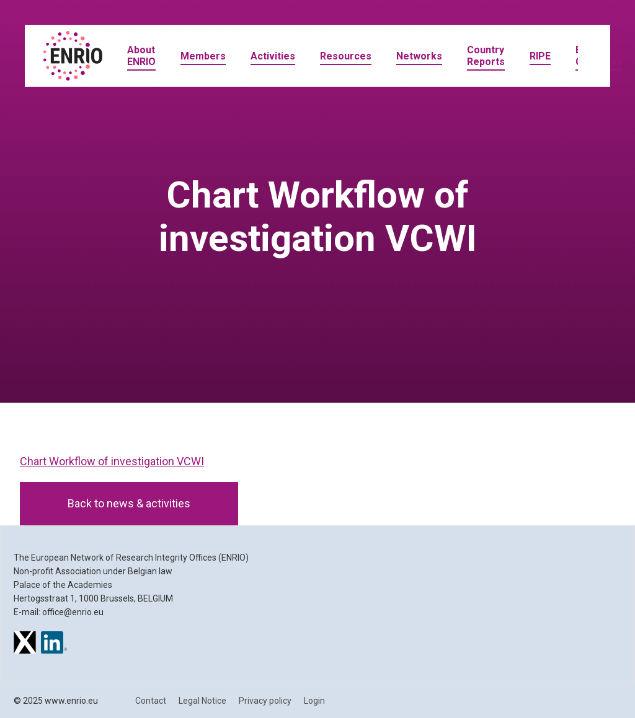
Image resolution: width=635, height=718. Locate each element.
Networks (419, 56)
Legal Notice (202, 701)
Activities (273, 56)
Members (203, 56)
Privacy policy (265, 701)
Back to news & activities (129, 503)
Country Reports (486, 56)
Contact (150, 701)
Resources (345, 56)
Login (314, 701)
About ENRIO (141, 56)
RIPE (540, 56)
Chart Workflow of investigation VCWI (112, 461)
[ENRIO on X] (25, 644)
